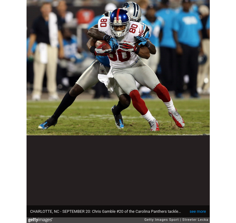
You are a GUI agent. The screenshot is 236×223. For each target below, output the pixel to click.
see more (198, 211)
